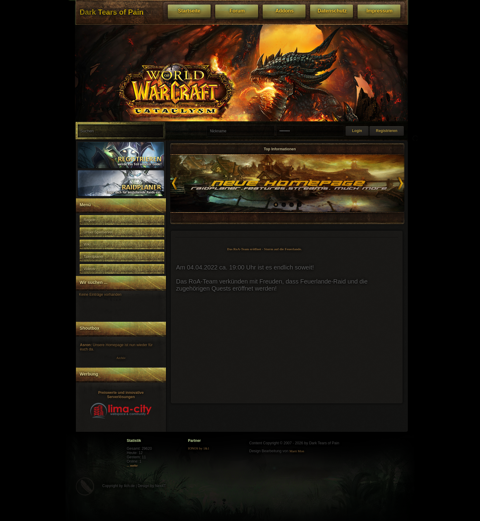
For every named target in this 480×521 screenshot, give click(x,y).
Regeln (89, 220)
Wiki (87, 244)
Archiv (121, 358)
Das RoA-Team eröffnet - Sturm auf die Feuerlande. (264, 249)
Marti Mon (296, 451)
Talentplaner (93, 257)
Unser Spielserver (98, 232)
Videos (89, 269)
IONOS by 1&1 (198, 448)
